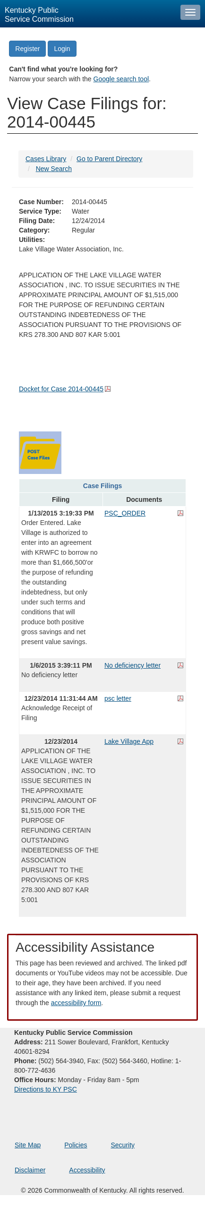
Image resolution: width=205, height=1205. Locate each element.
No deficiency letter (132, 665)
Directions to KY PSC (45, 1089)
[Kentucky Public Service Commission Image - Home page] (88, 13)
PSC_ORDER (124, 513)
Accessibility (87, 1170)
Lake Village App (129, 741)
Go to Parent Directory (109, 159)
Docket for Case (61, 389)
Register (27, 48)
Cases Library (46, 159)
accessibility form (76, 1003)
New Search (54, 168)
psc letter (117, 698)
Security (123, 1145)
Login (62, 48)
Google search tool (121, 79)
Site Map (28, 1145)
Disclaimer (30, 1170)
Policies (75, 1145)
